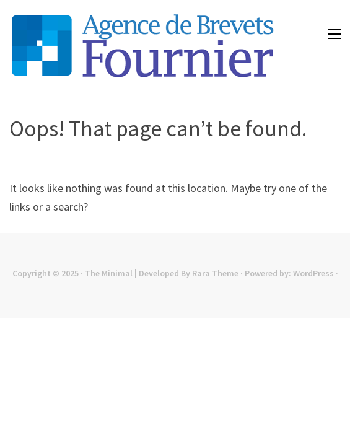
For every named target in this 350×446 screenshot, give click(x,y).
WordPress (313, 273)
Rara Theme (215, 273)
